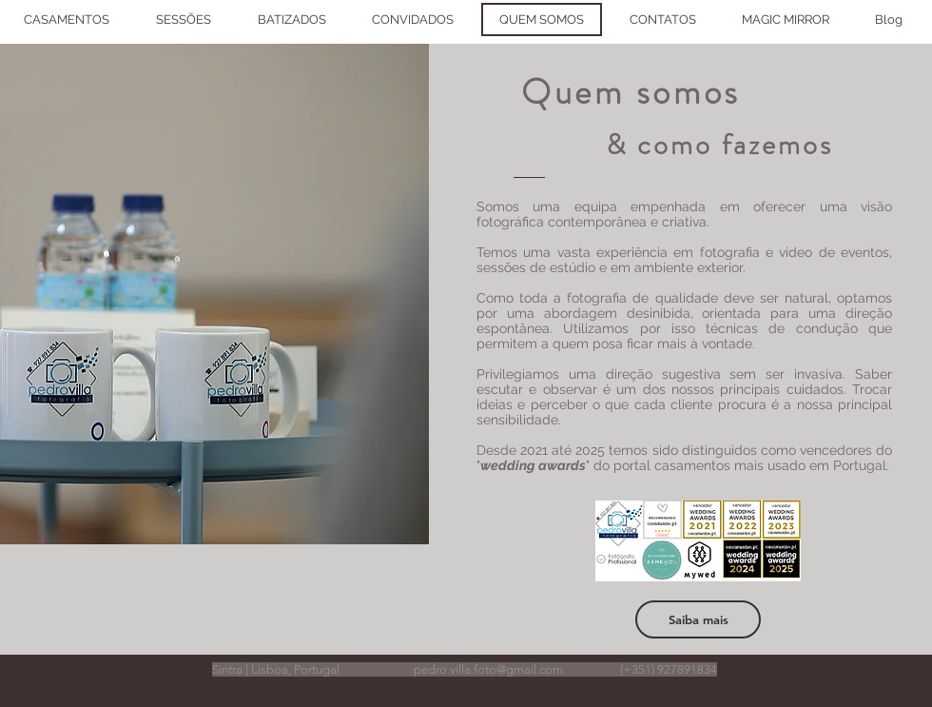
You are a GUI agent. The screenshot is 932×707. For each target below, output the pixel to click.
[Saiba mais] (698, 619)
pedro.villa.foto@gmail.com (488, 669)
